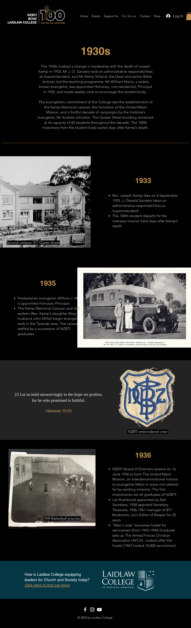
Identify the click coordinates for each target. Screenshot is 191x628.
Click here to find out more (47, 585)
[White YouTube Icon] (99, 609)
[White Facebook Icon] (85, 609)
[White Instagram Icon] (92, 609)
